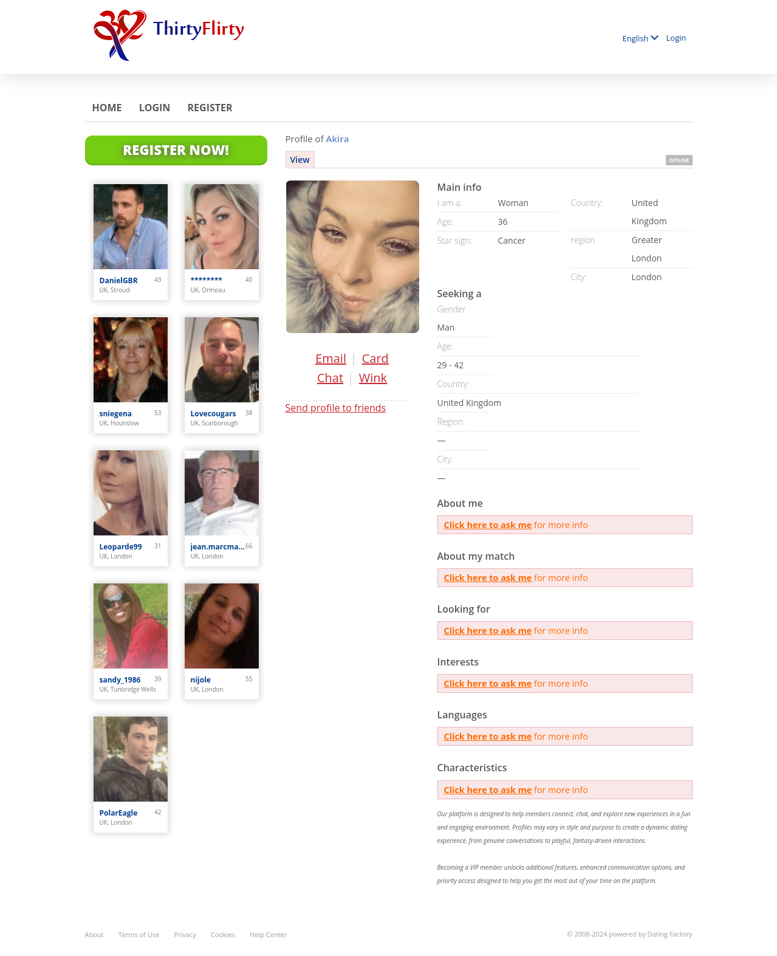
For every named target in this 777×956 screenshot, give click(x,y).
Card (375, 358)
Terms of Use (139, 934)
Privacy (185, 934)
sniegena (116, 413)
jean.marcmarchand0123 (218, 547)
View (300, 159)
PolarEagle (119, 813)
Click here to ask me (488, 525)
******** (206, 280)
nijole (201, 680)
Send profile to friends (336, 407)
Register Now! (175, 149)
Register (210, 107)
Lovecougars (213, 413)
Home (107, 107)
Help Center (268, 934)
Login (676, 37)
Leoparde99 (121, 547)
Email (330, 358)
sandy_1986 (120, 680)
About (94, 934)
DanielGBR (119, 280)
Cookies (223, 934)
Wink (373, 378)
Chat (330, 378)
